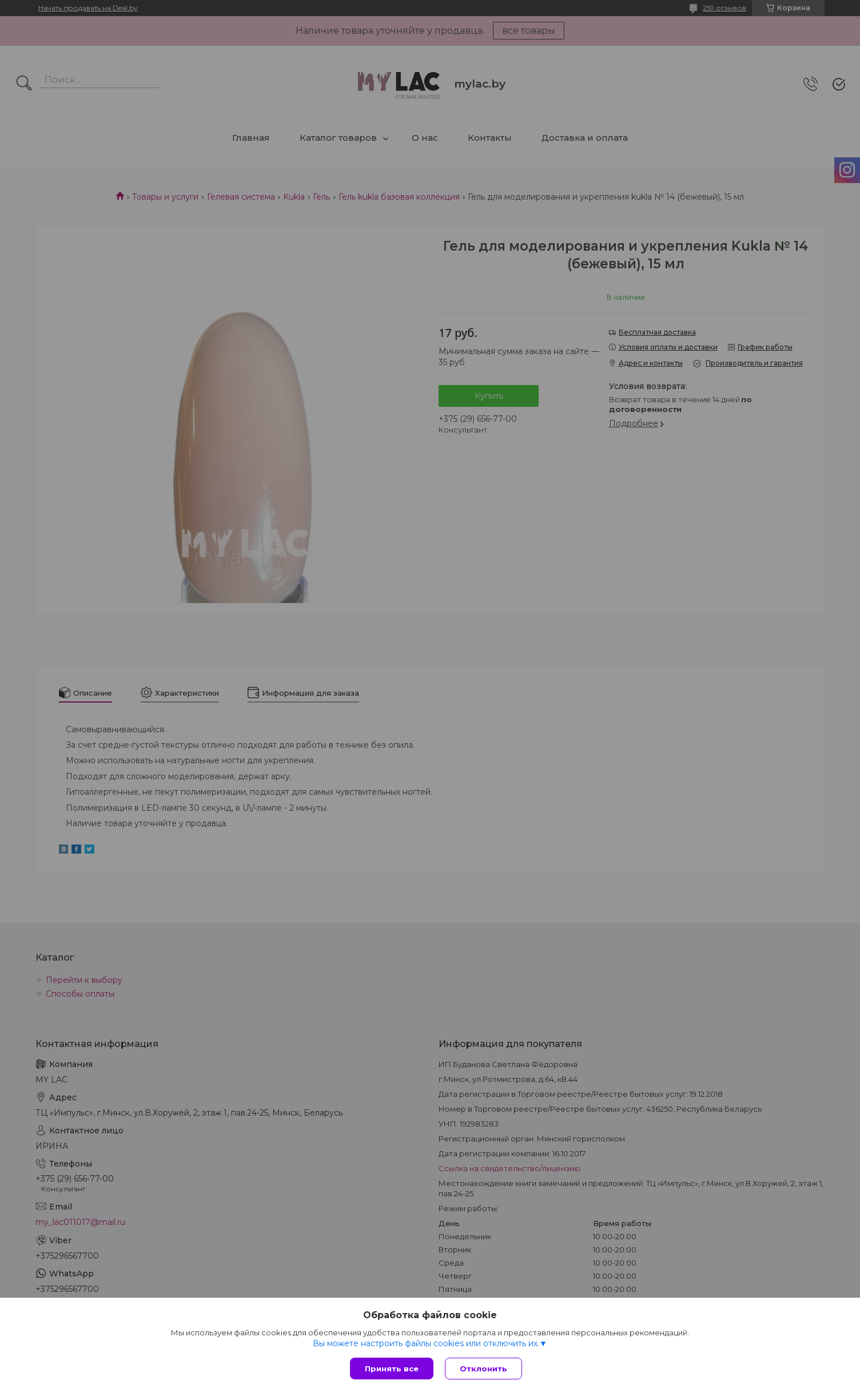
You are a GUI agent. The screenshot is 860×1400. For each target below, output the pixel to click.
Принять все (392, 1368)
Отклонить (483, 1368)
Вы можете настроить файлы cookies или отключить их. (426, 1343)
